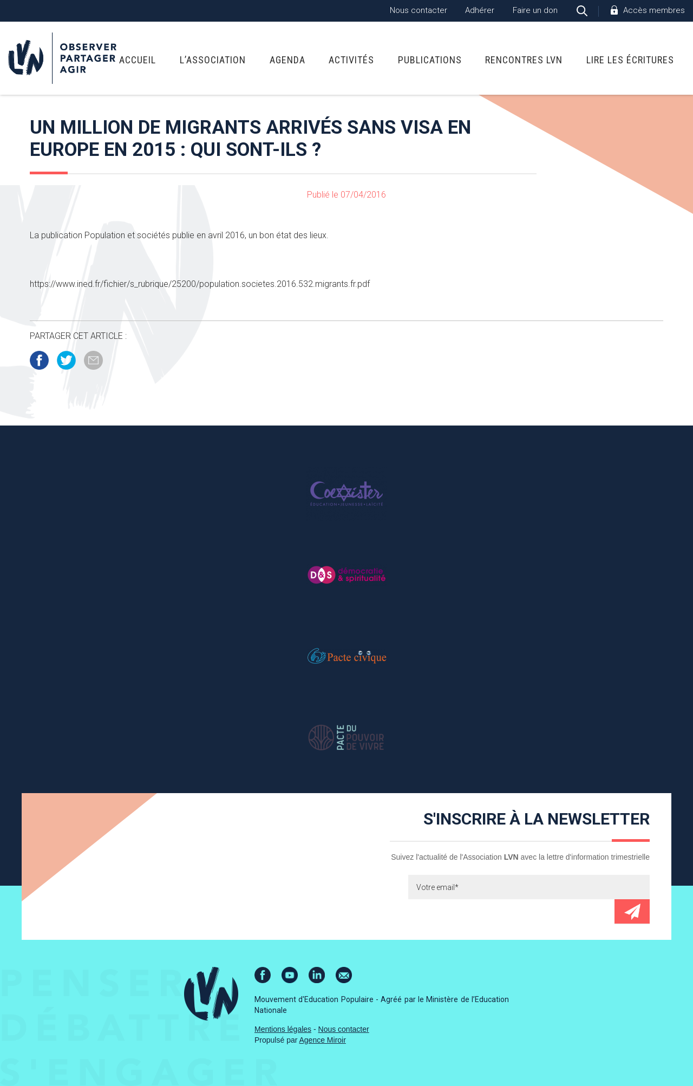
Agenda (287, 60)
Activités (351, 60)
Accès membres (654, 10)
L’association (213, 60)
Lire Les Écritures (630, 60)
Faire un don (535, 10)
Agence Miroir (322, 1040)
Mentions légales (282, 1029)
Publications (430, 60)
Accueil (137, 60)
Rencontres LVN (524, 60)
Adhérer (479, 10)
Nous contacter (418, 10)
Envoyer (632, 911)
